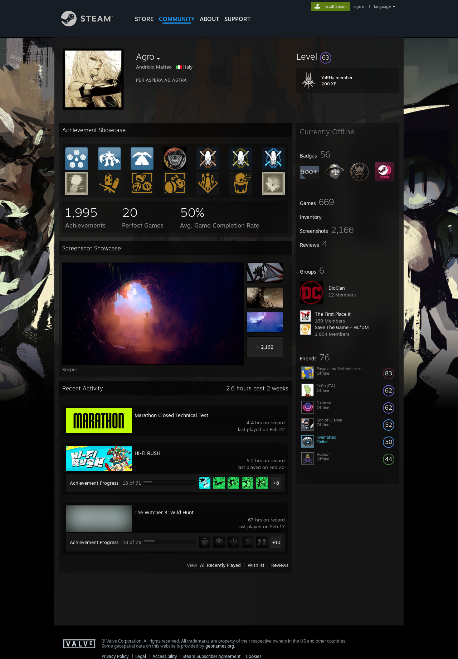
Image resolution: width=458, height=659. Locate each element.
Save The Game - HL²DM (342, 327)
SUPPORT (237, 19)
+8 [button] (276, 483)
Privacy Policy (115, 656)
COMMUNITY (177, 19)
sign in (359, 6)
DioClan (336, 288)
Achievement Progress (94, 483)
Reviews (279, 565)
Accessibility (164, 656)
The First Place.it (333, 314)
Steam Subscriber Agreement (211, 656)
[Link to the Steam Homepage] (92, 24)
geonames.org (219, 646)
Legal (140, 656)
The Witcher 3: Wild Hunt (164, 512)
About (209, 19)
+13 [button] (276, 542)
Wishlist (256, 565)
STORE (144, 19)
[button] (347, 56)
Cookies (254, 656)
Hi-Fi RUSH (147, 453)
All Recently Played (220, 565)
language (382, 6)
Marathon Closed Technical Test (171, 415)
